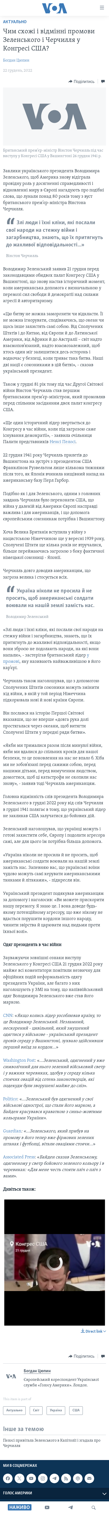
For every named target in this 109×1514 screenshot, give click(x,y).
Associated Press (19, 1157)
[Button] (81, 81)
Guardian (12, 1131)
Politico (10, 1099)
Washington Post (19, 1060)
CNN (7, 1015)
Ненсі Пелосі (63, 442)
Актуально (15, 22)
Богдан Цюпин (16, 61)
